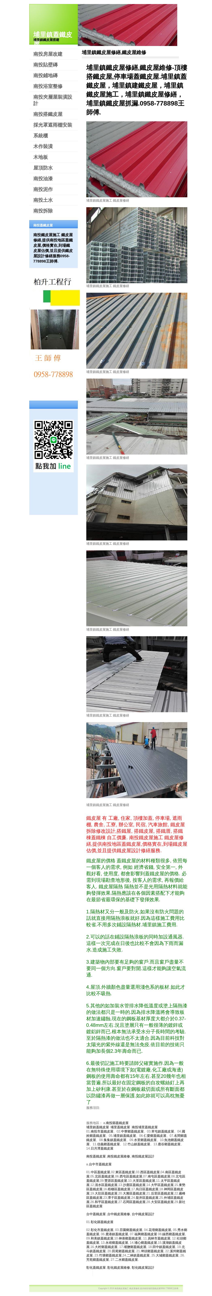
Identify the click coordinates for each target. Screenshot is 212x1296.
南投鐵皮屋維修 (118, 1156)
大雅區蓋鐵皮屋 (134, 1193)
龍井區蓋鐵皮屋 (147, 1197)
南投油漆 (43, 178)
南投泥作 (43, 189)
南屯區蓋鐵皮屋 (159, 1176)
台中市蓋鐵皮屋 (100, 1164)
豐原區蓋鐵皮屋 (115, 1180)
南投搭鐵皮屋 (47, 114)
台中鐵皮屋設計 (143, 1214)
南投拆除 (43, 211)
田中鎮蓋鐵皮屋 (164, 1247)
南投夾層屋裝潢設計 (52, 100)
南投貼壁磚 (45, 64)
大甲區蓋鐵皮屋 (162, 1185)
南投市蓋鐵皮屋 (102, 1131)
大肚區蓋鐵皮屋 (106, 1193)
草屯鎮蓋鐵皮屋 (162, 1131)
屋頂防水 (43, 168)
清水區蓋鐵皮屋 (106, 1185)
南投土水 (43, 200)
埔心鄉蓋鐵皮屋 (145, 1242)
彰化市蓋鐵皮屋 (102, 1230)
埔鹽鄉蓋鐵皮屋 (135, 1247)
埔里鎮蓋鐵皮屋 (97, 1127)
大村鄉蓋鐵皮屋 (106, 1247)
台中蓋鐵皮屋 (96, 1214)
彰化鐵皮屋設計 (143, 1267)
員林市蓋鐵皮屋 (159, 1238)
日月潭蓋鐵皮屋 (102, 1148)
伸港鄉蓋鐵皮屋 (130, 1238)
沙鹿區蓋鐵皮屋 (134, 1185)
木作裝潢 (43, 146)
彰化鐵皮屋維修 (118, 1267)
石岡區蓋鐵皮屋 (134, 1202)
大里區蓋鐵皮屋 (144, 1180)
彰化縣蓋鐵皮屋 (102, 1222)
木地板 (40, 157)
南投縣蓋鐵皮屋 (117, 1123)
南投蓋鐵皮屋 (96, 1156)
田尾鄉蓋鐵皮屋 (123, 1251)
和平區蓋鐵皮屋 (106, 1202)
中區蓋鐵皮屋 (100, 1172)
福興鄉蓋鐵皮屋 (145, 1234)
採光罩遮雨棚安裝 (52, 125)
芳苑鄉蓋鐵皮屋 (97, 1259)
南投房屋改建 (47, 54)
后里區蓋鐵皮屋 (162, 1193)
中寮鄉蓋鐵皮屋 (132, 1131)
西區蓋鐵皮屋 (150, 1172)
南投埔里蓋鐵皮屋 (145, 1127)
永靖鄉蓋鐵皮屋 (116, 1242)
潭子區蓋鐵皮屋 (119, 1197)
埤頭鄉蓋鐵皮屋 (152, 1251)
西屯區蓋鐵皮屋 (131, 1176)
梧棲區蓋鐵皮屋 (119, 1189)
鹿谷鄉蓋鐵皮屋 (169, 1144)
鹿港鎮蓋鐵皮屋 (116, 1234)
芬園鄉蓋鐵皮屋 (131, 1230)
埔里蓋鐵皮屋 (120, 1127)
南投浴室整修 (47, 86)
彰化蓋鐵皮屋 (96, 1267)
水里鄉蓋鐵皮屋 (145, 1140)
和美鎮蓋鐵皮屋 (102, 1238)
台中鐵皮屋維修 (118, 1214)
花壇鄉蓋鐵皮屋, (160, 1230)
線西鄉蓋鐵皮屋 (173, 1234)
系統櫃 (40, 135)
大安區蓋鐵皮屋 (162, 1202)
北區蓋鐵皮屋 (104, 1176)
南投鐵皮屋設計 (143, 1156)
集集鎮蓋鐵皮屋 (115, 1140)
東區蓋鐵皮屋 (125, 1172)
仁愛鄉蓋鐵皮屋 (155, 1135)
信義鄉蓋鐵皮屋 (108, 1144)
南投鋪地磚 (45, 75)
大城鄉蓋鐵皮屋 (167, 1255)
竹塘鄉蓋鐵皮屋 (110, 1255)
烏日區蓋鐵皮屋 (147, 1189)
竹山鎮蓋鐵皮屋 (139, 1144)
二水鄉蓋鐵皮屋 (126, 1259)
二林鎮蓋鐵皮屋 (138, 1255)
